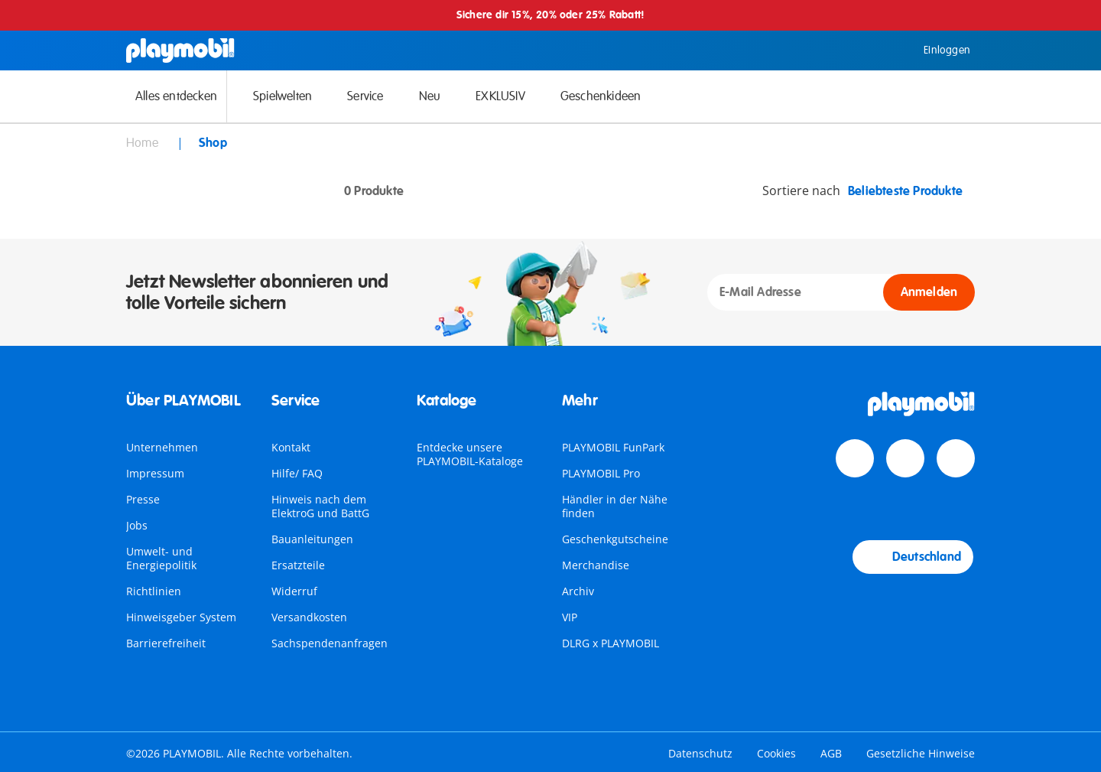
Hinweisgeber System (181, 617)
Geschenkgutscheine (615, 539)
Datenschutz (700, 753)
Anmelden (929, 292)
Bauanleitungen (312, 539)
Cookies (776, 753)
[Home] (180, 50)
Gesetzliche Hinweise (920, 753)
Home (143, 143)
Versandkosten (309, 617)
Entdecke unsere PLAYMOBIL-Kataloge (470, 454)
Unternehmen (162, 447)
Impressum (155, 473)
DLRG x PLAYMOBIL (610, 643)
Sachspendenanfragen (329, 643)
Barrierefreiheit (166, 643)
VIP (569, 617)
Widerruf (294, 591)
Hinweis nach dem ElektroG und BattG (320, 506)
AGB (831, 753)
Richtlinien (153, 591)
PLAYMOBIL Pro (601, 473)
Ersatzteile (298, 565)
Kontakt (290, 447)
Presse (143, 499)
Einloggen (935, 50)
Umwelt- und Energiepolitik (161, 558)
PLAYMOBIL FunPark (613, 447)
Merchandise (595, 565)
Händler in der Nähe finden (614, 506)
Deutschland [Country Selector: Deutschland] (913, 557)
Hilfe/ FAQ (297, 473)
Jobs (137, 525)
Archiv (578, 591)
